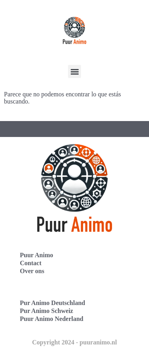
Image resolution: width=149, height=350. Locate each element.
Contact (30, 263)
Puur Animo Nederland (51, 318)
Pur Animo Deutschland (52, 302)
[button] (74, 71)
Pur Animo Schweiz (46, 310)
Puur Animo (36, 255)
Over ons (32, 271)
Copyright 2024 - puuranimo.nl (74, 342)
